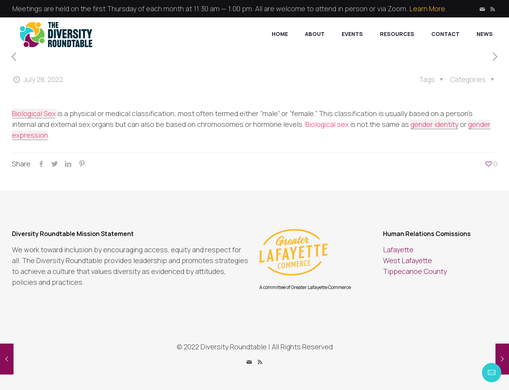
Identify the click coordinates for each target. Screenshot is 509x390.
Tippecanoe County (415, 271)
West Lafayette (407, 260)
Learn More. (428, 8)
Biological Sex (34, 113)
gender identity (434, 124)
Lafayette (398, 249)
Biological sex (327, 124)
